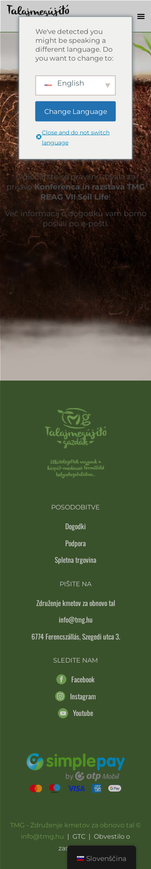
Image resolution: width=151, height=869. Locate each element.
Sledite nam (75, 660)
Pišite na (75, 584)
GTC (78, 836)
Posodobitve (75, 507)
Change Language (75, 111)
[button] (141, 16)
